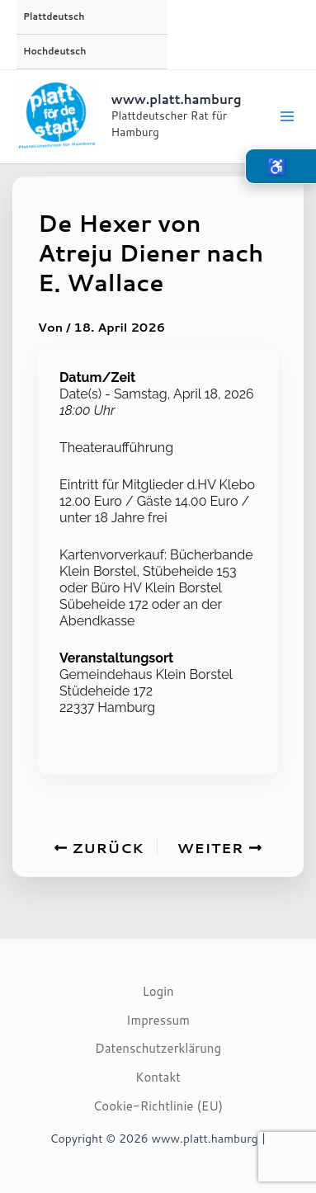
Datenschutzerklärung (158, 1048)
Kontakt (158, 1077)
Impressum (158, 1020)
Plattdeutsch (53, 16)
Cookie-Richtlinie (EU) (158, 1106)
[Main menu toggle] (287, 116)
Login (157, 991)
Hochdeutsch (54, 51)
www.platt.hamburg (176, 99)
